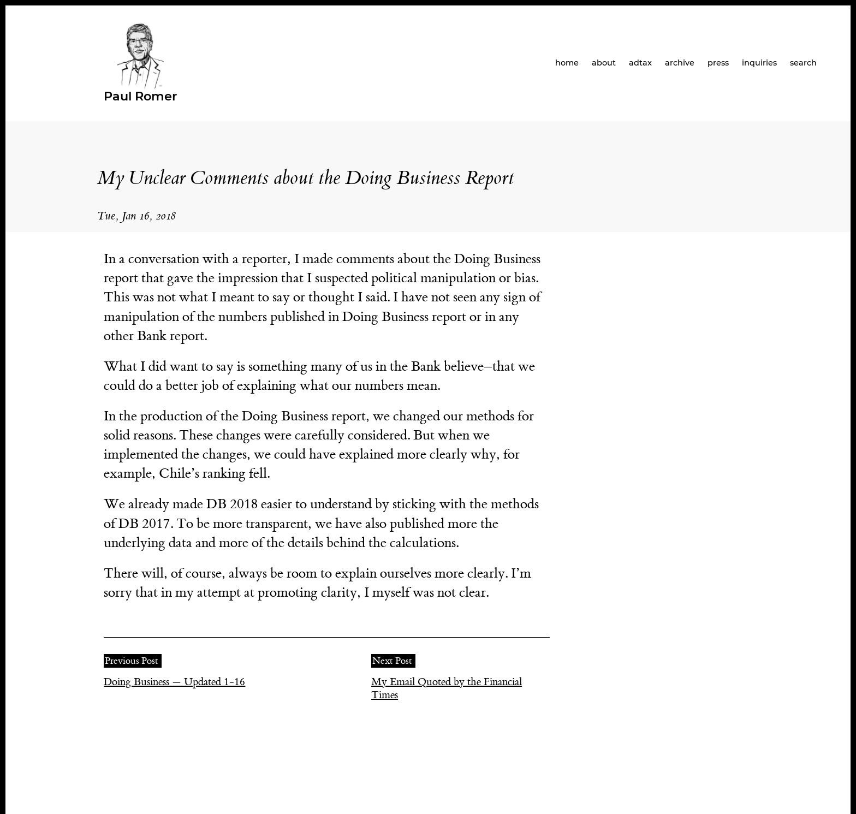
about (604, 63)
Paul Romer (140, 96)
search (803, 63)
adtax (640, 63)
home (567, 63)
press (718, 63)
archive (679, 63)
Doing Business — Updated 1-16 (174, 681)
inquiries (759, 63)
